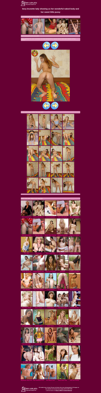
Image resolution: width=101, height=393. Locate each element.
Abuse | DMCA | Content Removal (64, 390)
